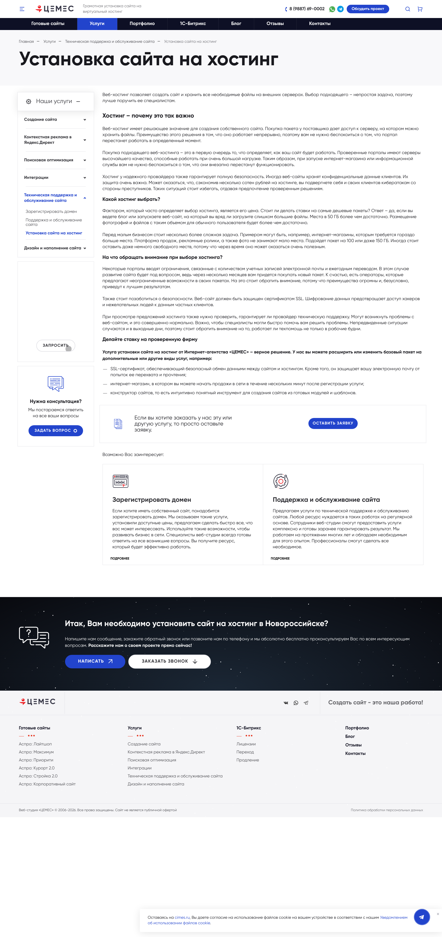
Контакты (320, 24)
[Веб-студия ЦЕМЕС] (55, 9)
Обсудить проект (368, 9)
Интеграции (36, 178)
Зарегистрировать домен (140, 501)
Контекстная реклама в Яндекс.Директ (48, 140)
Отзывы (275, 24)
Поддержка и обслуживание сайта (310, 501)
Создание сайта (40, 120)
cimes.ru (182, 918)
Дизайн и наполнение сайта (52, 248)
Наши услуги (53, 101)
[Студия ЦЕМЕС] (38, 703)
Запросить (56, 347)
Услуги (97, 24)
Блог (236, 24)
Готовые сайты (48, 24)
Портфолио (142, 24)
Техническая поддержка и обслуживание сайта (50, 198)
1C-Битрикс (193, 24)
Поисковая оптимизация (48, 160)
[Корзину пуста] (420, 9)
